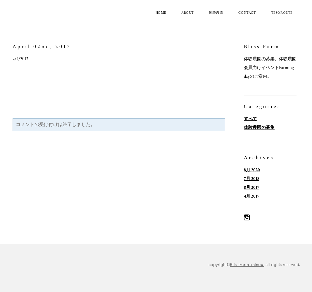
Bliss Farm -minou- (247, 264)
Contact (247, 13)
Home (161, 13)
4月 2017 (251, 196)
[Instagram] (247, 217)
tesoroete (282, 13)
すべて (250, 119)
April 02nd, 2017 (42, 46)
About (187, 13)
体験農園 (216, 13)
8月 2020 (252, 170)
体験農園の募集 (259, 127)
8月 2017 (251, 187)
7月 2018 (251, 179)
